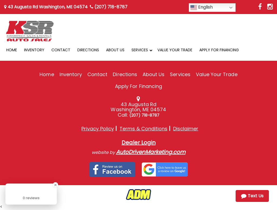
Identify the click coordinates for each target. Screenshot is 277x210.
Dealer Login (138, 142)
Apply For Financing (138, 86)
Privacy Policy (97, 128)
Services (180, 74)
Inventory (71, 74)
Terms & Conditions (143, 128)
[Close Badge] (55, 185)
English (201, 7)
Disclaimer (185, 128)
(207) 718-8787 (108, 7)
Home (46, 74)
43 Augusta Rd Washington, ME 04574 (46, 7)
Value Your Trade (217, 74)
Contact (97, 74)
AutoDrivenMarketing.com (151, 152)
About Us (153, 74)
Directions (125, 74)
